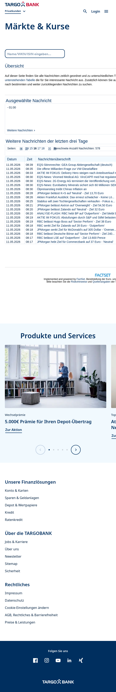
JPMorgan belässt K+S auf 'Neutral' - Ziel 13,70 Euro (70, 193)
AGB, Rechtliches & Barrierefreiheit (31, 615)
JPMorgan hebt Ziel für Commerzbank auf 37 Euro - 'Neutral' (75, 241)
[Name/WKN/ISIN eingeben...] (34, 53)
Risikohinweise (79, 281)
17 (39, 148)
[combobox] (35, 53)
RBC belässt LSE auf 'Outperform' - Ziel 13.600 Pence (71, 237)
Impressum (13, 593)
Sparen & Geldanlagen (22, 498)
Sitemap (11, 563)
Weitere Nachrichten (20, 130)
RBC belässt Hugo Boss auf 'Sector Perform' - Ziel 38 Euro (74, 221)
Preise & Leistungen (20, 622)
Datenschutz (14, 600)
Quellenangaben (101, 281)
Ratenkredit (14, 519)
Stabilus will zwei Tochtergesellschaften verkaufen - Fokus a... (76, 201)
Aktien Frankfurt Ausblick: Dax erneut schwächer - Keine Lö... (75, 197)
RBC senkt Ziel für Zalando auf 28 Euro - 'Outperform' (71, 225)
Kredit (9, 512)
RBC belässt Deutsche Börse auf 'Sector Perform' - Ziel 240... (76, 233)
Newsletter (13, 556)
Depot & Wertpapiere (21, 505)
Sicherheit (12, 571)
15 (31, 148)
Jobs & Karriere (16, 542)
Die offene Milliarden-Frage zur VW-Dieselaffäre (67, 168)
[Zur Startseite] (22, 4)
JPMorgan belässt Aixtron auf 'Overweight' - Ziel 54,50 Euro (74, 205)
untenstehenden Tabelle (20, 80)
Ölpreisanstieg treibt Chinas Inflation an (62, 189)
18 (43, 148)
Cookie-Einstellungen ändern (27, 607)
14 (27, 148)
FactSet (81, 279)
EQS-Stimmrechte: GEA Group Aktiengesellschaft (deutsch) (74, 164)
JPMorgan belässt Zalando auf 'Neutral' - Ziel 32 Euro (70, 209)
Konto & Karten (16, 490)
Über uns (12, 549)
